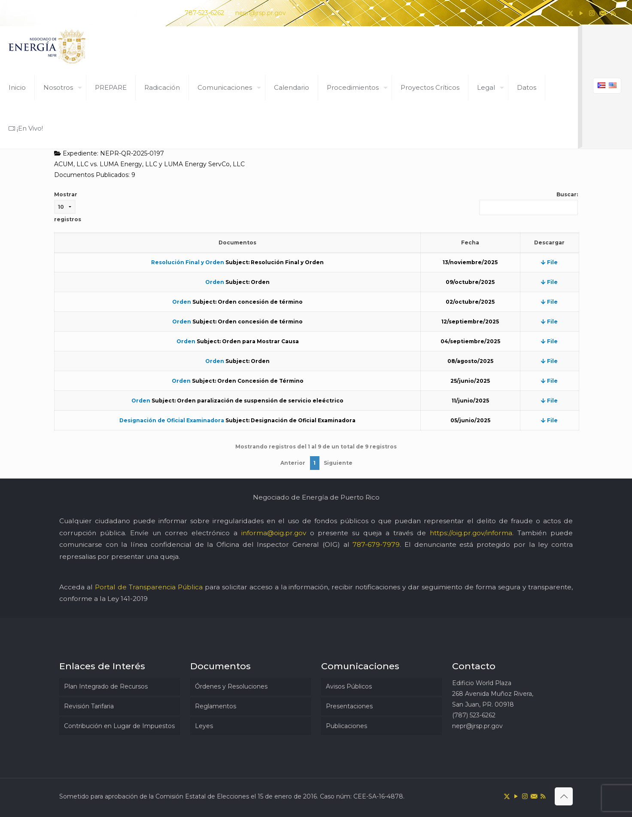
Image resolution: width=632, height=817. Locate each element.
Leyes (204, 726)
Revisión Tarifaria (89, 706)
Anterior (292, 463)
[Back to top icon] (564, 796)
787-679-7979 (376, 544)
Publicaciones (346, 726)
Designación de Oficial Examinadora (171, 420)
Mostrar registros (67, 207)
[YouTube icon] (581, 13)
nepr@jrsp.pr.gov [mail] (260, 13)
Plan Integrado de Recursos (106, 686)
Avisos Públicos (349, 686)
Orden (214, 282)
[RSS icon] (613, 13)
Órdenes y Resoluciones (231, 686)
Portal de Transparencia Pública (149, 587)
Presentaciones (349, 706)
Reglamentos (215, 706)
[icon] (602, 13)
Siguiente (338, 463)
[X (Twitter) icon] (570, 13)
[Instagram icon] (592, 13)
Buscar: (528, 203)
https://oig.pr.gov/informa (471, 533)
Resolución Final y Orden (187, 262)
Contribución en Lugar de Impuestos (119, 726)
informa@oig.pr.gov (273, 533)
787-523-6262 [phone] (204, 13)
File (549, 262)
